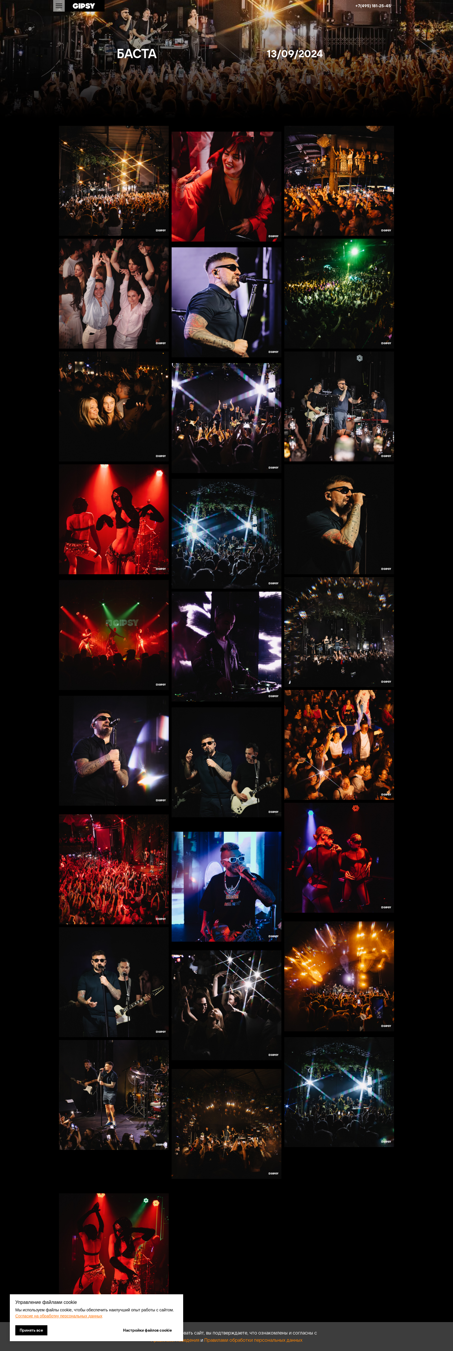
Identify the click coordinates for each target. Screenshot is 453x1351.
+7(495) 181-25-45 (373, 5)
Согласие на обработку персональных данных (58, 1316)
